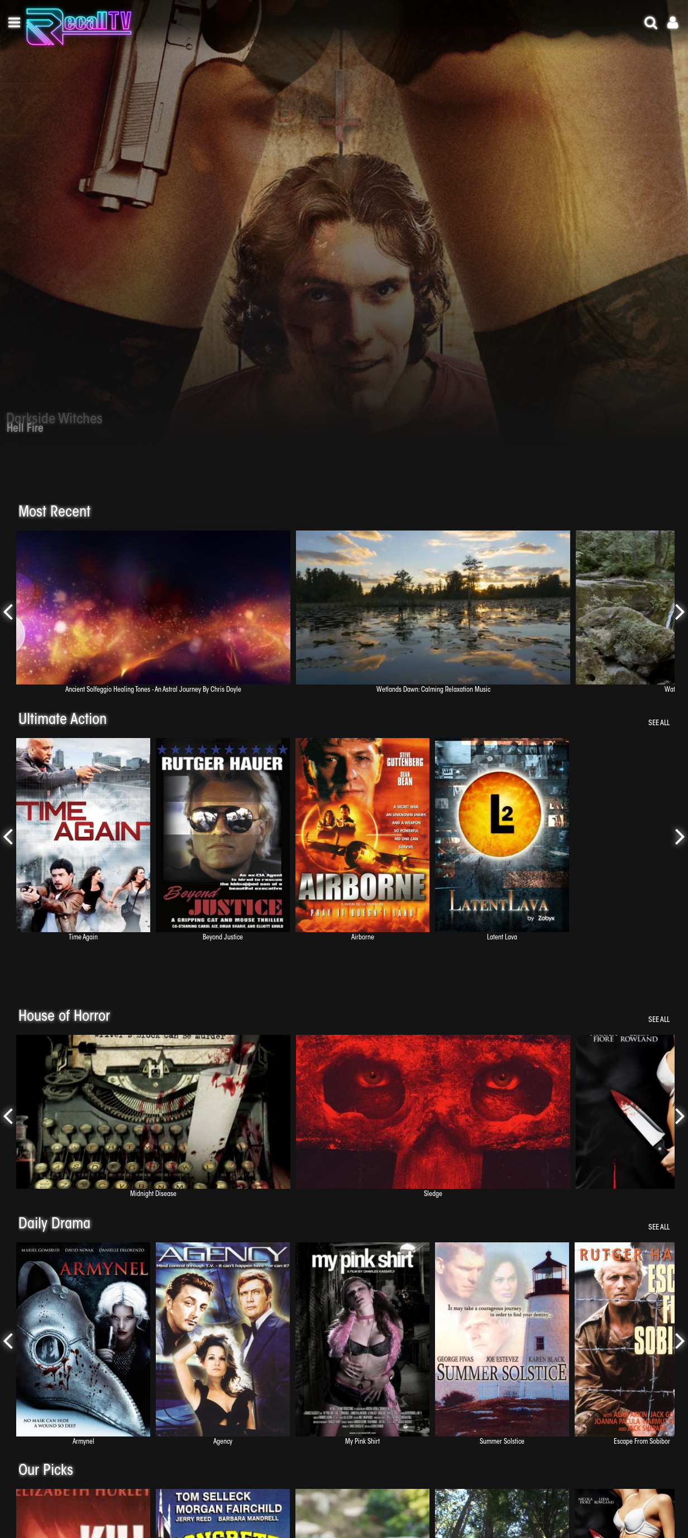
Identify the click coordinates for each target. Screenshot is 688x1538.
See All (659, 723)
